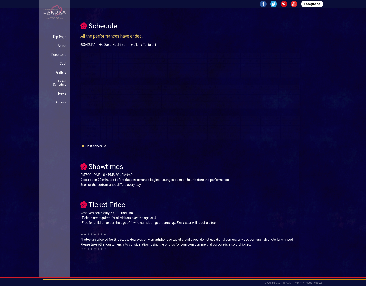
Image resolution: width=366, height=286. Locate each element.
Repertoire (58, 54)
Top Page (59, 37)
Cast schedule (95, 146)
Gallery (61, 72)
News (62, 93)
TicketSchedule (59, 82)
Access (61, 102)
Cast (63, 63)
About (62, 46)
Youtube (294, 4)
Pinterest (284, 4)
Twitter (274, 4)
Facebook (263, 4)
